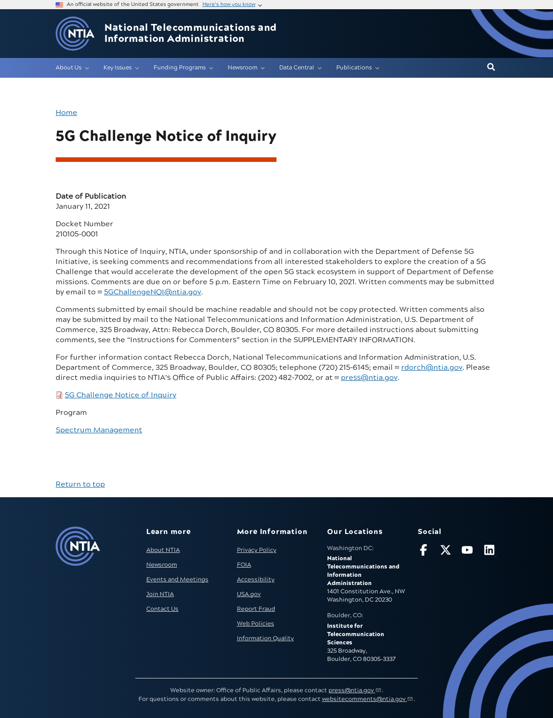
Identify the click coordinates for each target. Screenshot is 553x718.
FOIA (244, 565)
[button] (491, 67)
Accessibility (256, 579)
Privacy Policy (256, 550)
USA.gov (249, 594)
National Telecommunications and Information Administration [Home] (190, 34)
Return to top (80, 484)
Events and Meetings (177, 579)
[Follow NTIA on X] (447, 551)
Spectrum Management (99, 430)
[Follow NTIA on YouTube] (468, 551)
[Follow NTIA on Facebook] (425, 551)
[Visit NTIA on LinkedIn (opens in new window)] (490, 551)
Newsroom (161, 565)
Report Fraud (256, 609)
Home (66, 113)
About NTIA (163, 550)
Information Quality (265, 638)
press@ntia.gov (369, 378)
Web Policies (255, 624)
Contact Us (162, 609)
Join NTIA (160, 594)
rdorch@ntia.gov (431, 367)
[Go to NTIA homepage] (75, 34)
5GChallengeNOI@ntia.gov (152, 292)
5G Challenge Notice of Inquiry (120, 395)
